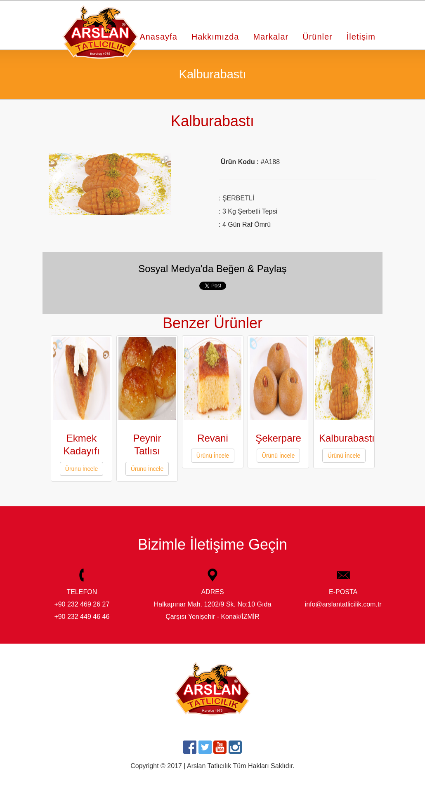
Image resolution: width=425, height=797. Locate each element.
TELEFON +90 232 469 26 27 (81, 589)
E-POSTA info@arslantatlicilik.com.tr (343, 589)
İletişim (361, 36)
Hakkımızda (215, 36)
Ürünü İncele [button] (81, 469)
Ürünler (317, 36)
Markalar (270, 36)
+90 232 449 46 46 (81, 616)
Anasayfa (158, 36)
